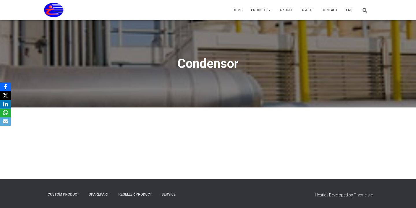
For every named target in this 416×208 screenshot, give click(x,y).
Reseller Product (135, 194)
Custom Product (63, 194)
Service (168, 194)
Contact (329, 10)
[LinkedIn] (5, 104)
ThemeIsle (363, 195)
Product (261, 10)
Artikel (286, 10)
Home (237, 10)
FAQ (349, 10)
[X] (5, 95)
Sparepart (99, 194)
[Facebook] (5, 86)
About (307, 10)
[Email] (5, 121)
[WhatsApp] (5, 112)
